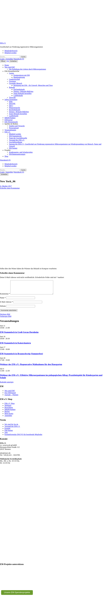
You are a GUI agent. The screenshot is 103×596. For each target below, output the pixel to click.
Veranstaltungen (10, 130)
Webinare (7, 408)
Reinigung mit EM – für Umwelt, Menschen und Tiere (33, 85)
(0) (8, 61)
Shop (6, 156)
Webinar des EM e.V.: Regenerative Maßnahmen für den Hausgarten (31, 367)
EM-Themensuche (11, 122)
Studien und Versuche (17, 126)
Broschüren (8, 410)
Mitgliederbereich (10, 51)
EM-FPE (12, 104)
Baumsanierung (19, 77)
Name (3, 300)
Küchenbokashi (19, 89)
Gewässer (12, 81)
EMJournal (8, 120)
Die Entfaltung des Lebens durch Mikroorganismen (27, 69)
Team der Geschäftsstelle (18, 138)
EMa (10, 102)
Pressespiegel (14, 128)
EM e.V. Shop (9, 406)
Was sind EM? (9, 67)
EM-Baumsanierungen (17, 154)
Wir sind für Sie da (11, 427)
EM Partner (13, 148)
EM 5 (11, 106)
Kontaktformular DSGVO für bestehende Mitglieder (23, 437)
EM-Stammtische (15, 136)
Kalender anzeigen (6, 385)
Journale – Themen (11, 397)
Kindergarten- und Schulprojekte (21, 152)
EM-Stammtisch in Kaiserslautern (15, 345)
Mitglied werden (10, 53)
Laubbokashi (18, 95)
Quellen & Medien (11, 124)
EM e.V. (3, 43)
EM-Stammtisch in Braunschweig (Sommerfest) (21, 356)
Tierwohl (12, 97)
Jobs (6, 435)
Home (6, 65)
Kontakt (7, 431)
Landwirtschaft (14, 79)
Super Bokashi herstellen (22, 93)
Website (3, 309)
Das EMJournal (10, 395)
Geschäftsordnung (15, 142)
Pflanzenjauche (14, 108)
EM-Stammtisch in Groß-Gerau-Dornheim (19, 335)
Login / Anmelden (6, 59)
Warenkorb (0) (18, 59)
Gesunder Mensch (15, 83)
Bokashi (12, 87)
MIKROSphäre (10, 118)
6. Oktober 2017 (6, 186)
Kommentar (5, 296)
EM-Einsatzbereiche (11, 71)
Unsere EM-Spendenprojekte (17, 592)
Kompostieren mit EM (21, 75)
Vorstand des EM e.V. (17, 140)
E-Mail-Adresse (6, 305)
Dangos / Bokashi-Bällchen (23, 91)
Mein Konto (8, 416)
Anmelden (8, 418)
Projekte (7, 150)
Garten (11, 73)
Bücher (7, 414)
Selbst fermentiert (10, 99)
